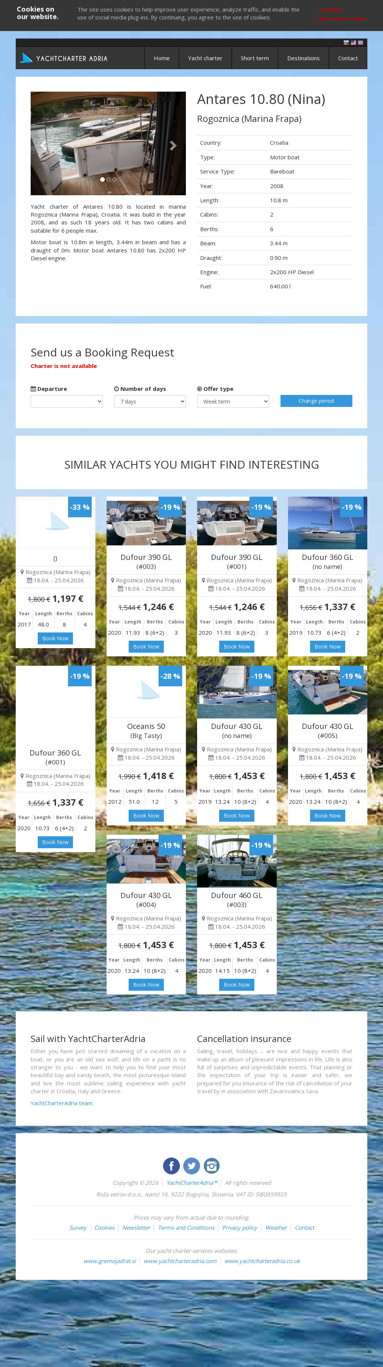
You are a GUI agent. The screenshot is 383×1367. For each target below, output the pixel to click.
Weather (276, 1227)
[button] (42, 143)
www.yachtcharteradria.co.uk (262, 1261)
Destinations (303, 58)
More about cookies (343, 18)
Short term (255, 58)
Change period (316, 400)
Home (162, 58)
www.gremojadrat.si (109, 1261)
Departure (49, 388)
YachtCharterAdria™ (191, 1182)
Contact (348, 58)
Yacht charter (205, 58)
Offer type (215, 388)
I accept (330, 9)
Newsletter (136, 1227)
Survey (77, 1227)
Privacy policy (239, 1227)
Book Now (55, 638)
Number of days (140, 388)
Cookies (104, 1227)
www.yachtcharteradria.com (180, 1261)
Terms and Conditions (186, 1227)
